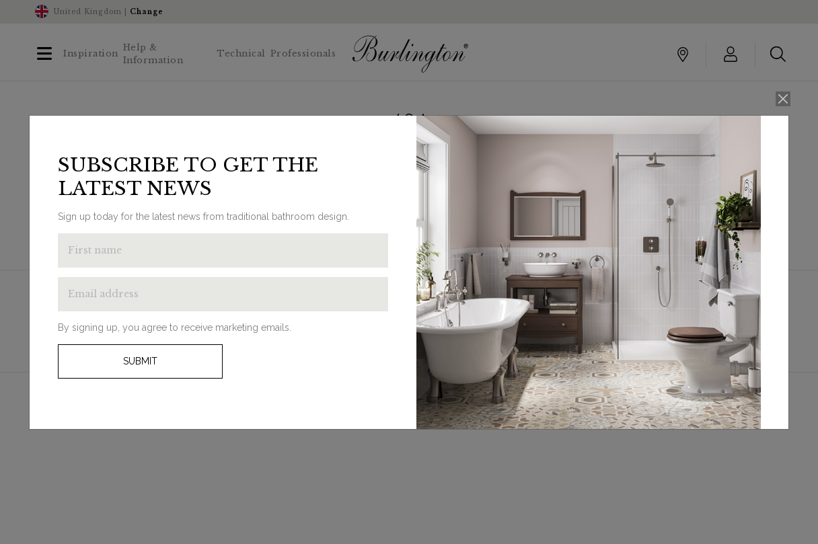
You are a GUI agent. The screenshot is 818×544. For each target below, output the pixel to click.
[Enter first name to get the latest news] (223, 250)
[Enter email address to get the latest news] (223, 294)
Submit (140, 361)
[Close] (783, 99)
